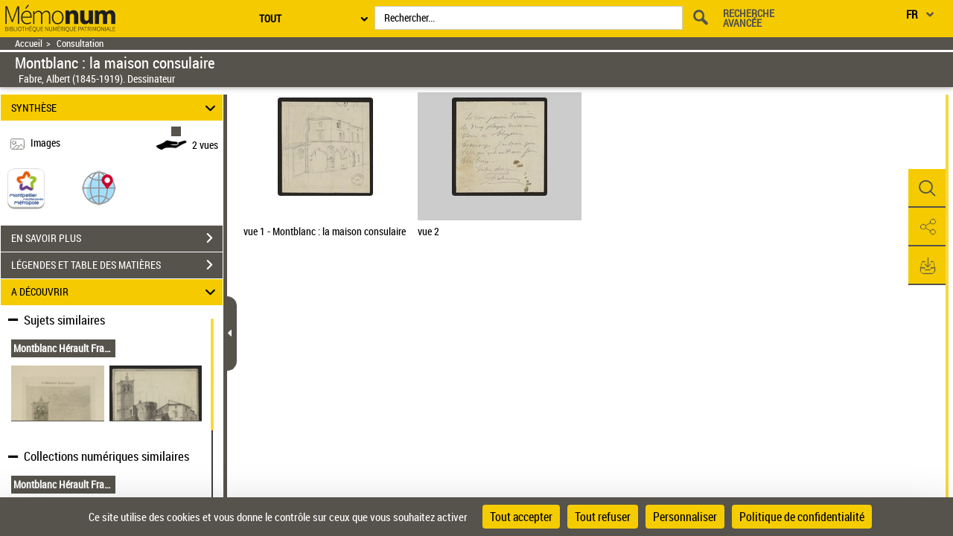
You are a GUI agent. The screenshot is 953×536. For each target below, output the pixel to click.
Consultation (80, 43)
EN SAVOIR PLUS (117, 238)
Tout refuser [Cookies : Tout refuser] (603, 516)
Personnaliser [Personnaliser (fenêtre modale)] (685, 516)
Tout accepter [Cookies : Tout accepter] (521, 516)
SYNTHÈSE (115, 108)
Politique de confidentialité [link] (801, 516)
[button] (99, 187)
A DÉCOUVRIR (115, 292)
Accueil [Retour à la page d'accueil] (28, 43)
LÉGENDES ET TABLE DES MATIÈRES (117, 265)
